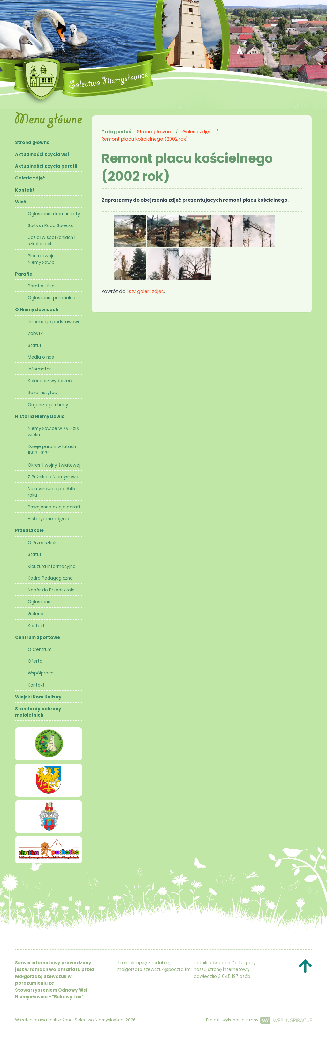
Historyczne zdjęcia (48, 519)
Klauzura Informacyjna (52, 566)
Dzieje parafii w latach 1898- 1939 (52, 450)
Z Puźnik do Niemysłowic (53, 477)
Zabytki (36, 334)
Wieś (20, 202)
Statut (35, 345)
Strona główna (32, 143)
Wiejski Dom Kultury (38, 697)
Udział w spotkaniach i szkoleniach (51, 240)
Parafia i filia (41, 286)
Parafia (24, 274)
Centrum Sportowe (37, 638)
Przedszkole (29, 531)
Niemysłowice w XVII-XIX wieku (53, 431)
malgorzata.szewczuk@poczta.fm (154, 969)
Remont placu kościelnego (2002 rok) (145, 139)
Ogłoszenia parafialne (51, 298)
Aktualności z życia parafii (46, 166)
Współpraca (41, 673)
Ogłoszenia (40, 602)
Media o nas (41, 357)
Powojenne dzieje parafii (54, 507)
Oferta (35, 661)
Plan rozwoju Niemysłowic (41, 259)
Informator (39, 369)
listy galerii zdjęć (145, 291)
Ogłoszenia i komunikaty (54, 214)
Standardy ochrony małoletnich (38, 712)
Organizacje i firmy (48, 405)
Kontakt (25, 190)
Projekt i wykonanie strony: (259, 1020)
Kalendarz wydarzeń (50, 381)
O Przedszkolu (43, 543)
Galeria (35, 614)
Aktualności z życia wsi (42, 154)
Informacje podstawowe (54, 322)
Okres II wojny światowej (54, 465)
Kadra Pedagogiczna (50, 578)
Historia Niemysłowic (40, 417)
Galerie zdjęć (30, 178)
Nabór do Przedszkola (51, 590)
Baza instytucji (43, 393)
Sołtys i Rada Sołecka (51, 226)
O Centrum (40, 649)
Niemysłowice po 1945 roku (51, 492)
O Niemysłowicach (36, 310)
